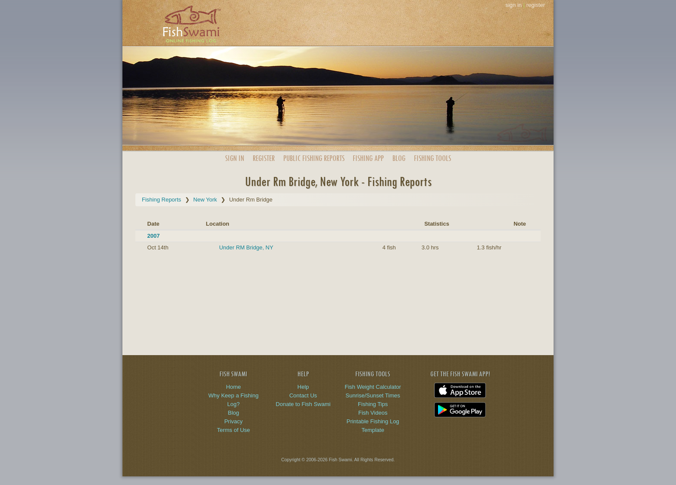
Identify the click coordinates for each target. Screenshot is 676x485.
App (368, 158)
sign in (513, 5)
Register (264, 158)
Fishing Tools (432, 158)
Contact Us (303, 395)
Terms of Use (233, 430)
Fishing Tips (373, 404)
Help (303, 387)
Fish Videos (373, 412)
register (535, 5)
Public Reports (313, 158)
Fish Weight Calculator (373, 387)
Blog (398, 158)
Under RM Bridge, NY (246, 247)
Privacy (233, 421)
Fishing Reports (161, 199)
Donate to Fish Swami (303, 404)
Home (233, 387)
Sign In (234, 158)
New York (205, 199)
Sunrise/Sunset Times (373, 395)
